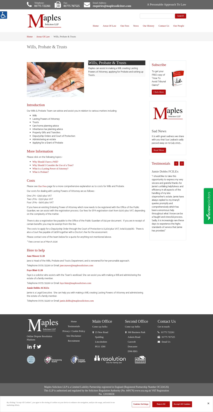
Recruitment (74, 340)
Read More (159, 150)
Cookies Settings (140, 404)
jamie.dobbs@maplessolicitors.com (77, 300)
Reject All (161, 404)
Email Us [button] (166, 341)
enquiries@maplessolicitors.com (112, 5)
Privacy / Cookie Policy (73, 331)
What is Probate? (40, 172)
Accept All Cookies (182, 404)
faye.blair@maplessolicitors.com (75, 283)
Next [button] (182, 163)
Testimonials (74, 326)
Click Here (159, 92)
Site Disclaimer (73, 336)
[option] (168, 201)
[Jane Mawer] (36, 256)
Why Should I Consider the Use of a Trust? (53, 165)
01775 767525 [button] (168, 337)
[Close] (208, 403)
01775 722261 (42, 5)
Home (96, 25)
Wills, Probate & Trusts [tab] (115, 62)
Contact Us (163, 25)
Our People (178, 25)
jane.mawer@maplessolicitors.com (76, 265)
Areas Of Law (109, 25)
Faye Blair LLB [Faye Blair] (35, 270)
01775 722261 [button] (167, 332)
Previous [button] (176, 163)
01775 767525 (72, 5)
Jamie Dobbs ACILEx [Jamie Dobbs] (38, 288)
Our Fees (124, 25)
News (136, 25)
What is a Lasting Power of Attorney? (50, 168)
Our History (148, 25)
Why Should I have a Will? (45, 161)
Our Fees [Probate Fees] (42, 186)
